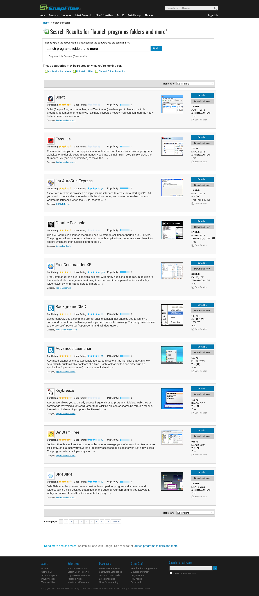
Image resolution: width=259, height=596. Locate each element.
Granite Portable (70, 223)
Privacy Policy (48, 578)
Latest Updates (107, 578)
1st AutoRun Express (74, 181)
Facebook (136, 582)
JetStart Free (67, 432)
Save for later (201, 120)
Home (46, 22)
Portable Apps (75, 578)
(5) (102, 356)
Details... (202, 95)
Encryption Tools (63, 246)
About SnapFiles (50, 575)
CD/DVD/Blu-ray (63, 204)
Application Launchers (59, 71)
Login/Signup (138, 575)
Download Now (202, 101)
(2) (102, 189)
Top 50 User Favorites (79, 575)
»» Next (116, 521)
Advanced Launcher (73, 348)
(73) (103, 272)
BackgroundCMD (71, 306)
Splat (60, 97)
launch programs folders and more (156, 545)
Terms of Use (48, 582)
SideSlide (64, 474)
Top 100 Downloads (109, 575)
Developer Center (140, 571)
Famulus (63, 139)
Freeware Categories (110, 568)
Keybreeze (65, 390)
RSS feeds (136, 578)
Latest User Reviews (78, 571)
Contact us (47, 571)
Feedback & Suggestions (144, 568)
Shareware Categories (110, 571)
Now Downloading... (109, 582)
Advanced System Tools (66, 330)
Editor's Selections (77, 568)
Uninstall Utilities (84, 71)
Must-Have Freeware (78, 582)
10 (107, 521)
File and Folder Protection (112, 71)
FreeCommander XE (73, 264)
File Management (63, 288)
